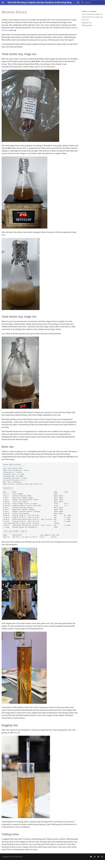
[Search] (92, 2)
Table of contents (89, 11)
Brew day (85, 20)
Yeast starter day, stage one (92, 14)
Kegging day (86, 22)
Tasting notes (87, 25)
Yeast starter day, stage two (92, 17)
